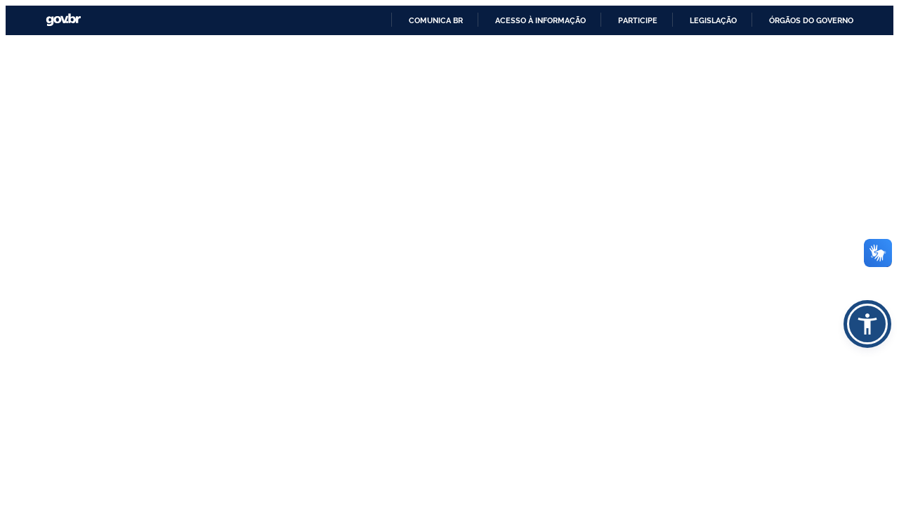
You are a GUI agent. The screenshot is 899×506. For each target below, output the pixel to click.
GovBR (63, 20)
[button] (867, 324)
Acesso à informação (540, 20)
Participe (637, 20)
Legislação (713, 20)
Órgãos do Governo (811, 20)
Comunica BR (436, 20)
